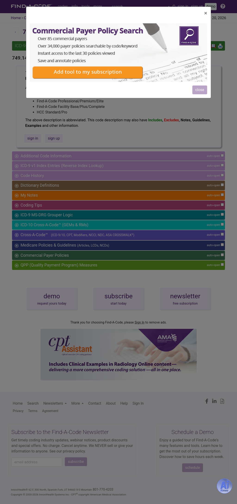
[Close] (205, 13)
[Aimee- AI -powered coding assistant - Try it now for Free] (224, 486)
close (199, 90)
